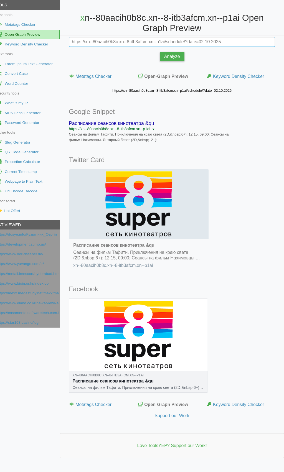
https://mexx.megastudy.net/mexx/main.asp (37, 293)
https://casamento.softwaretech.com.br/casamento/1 (37, 313)
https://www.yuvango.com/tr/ (29, 264)
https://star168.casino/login (28, 322)
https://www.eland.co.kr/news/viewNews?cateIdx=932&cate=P (37, 303)
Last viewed (16, 224)
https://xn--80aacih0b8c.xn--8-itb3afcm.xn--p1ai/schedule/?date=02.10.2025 (176, 90)
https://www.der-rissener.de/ (29, 254)
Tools (9, 4)
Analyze (177, 56)
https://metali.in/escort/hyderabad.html (37, 274)
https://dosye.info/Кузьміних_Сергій (36, 234)
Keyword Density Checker (238, 76)
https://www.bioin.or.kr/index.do (32, 283)
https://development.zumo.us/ (30, 244)
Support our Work (176, 415)
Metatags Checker (99, 76)
